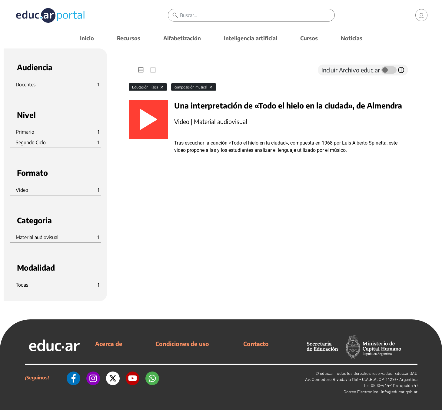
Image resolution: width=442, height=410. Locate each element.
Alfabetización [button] (182, 38)
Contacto (256, 343)
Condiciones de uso (182, 343)
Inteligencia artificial (250, 38)
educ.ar (327, 373)
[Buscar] (257, 15)
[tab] (141, 70)
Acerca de (108, 343)
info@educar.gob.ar (399, 391)
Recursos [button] (128, 38)
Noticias (351, 38)
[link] (421, 15)
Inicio (87, 38)
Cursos (309, 38)
